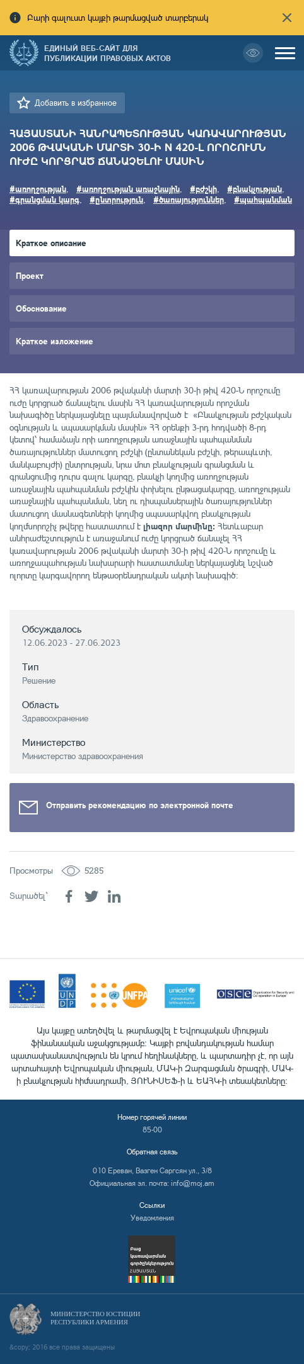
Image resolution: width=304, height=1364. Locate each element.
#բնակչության (254, 188)
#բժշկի (203, 188)
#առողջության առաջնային (128, 188)
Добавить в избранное (76, 103)
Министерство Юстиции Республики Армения (95, 1318)
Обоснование (41, 308)
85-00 (152, 1129)
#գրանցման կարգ (44, 199)
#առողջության (37, 188)
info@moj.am (192, 1183)
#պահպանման (263, 199)
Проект (30, 275)
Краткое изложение (54, 340)
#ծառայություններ (188, 199)
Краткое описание (51, 242)
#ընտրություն (116, 199)
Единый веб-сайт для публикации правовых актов (107, 53)
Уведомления (152, 1217)
